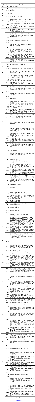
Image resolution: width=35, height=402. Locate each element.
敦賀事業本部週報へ (18, 400)
